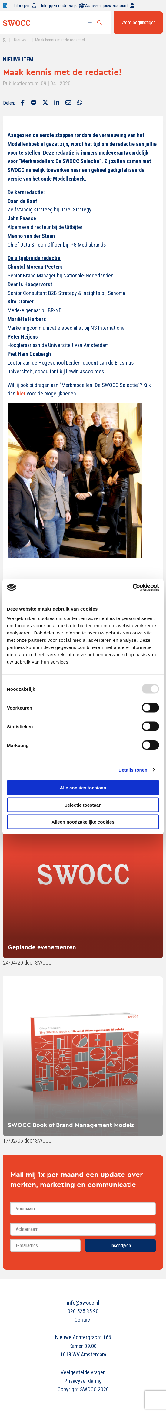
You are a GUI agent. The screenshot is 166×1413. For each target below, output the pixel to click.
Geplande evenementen (42, 947)
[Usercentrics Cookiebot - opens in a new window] (132, 588)
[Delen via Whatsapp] (79, 103)
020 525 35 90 (83, 1311)
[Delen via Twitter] (45, 103)
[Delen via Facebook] (23, 103)
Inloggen (24, 5)
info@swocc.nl (83, 1303)
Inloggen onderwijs (63, 5)
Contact (83, 1319)
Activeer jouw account (109, 5)
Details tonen (132, 769)
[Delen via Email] (68, 103)
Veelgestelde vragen (83, 1372)
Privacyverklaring (83, 1381)
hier (21, 393)
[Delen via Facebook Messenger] (33, 103)
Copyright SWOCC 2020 (83, 1389)
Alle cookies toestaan (83, 787)
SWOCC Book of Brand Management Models (71, 1125)
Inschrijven (121, 1245)
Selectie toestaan (83, 804)
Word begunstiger (138, 22)
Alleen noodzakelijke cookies (83, 822)
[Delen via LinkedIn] (56, 103)
